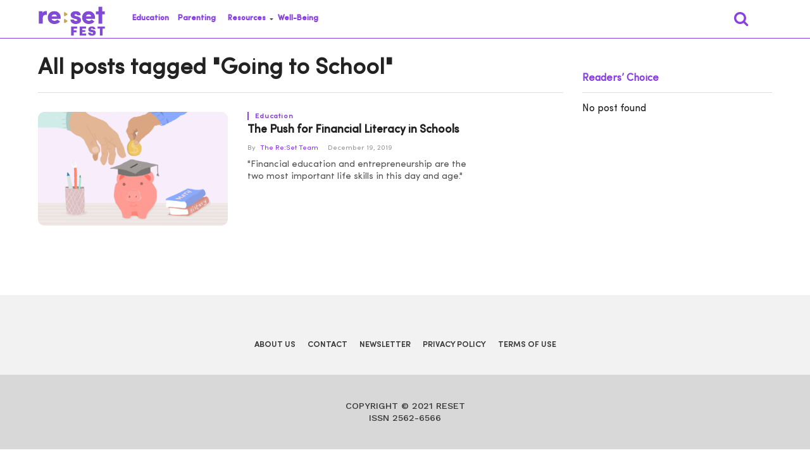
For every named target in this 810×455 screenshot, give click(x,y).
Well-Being (298, 18)
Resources (247, 18)
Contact (327, 345)
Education (150, 18)
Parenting (197, 18)
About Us (275, 345)
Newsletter (385, 345)
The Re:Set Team (289, 148)
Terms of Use (527, 345)
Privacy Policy (454, 345)
